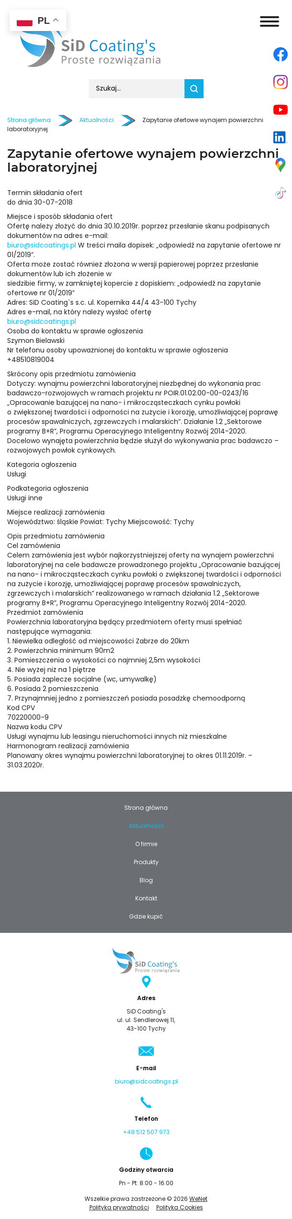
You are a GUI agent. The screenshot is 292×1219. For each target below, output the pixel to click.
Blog (146, 880)
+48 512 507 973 (146, 1132)
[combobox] (136, 88)
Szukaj (194, 88)
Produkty (146, 862)
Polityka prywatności (119, 1207)
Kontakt (146, 898)
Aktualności (146, 826)
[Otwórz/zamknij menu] (269, 21)
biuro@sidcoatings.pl (41, 245)
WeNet (198, 1199)
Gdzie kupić (146, 916)
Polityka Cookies (179, 1207)
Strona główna (29, 120)
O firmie (146, 844)
